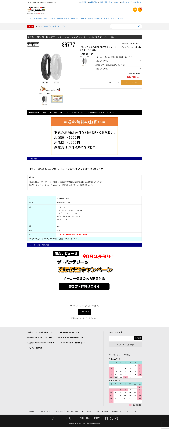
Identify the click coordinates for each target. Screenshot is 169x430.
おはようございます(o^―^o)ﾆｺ (55, 28)
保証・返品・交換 (106, 2)
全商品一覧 (41, 20)
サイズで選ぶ (54, 20)
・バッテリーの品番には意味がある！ (72, 345)
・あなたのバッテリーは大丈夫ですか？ (40, 345)
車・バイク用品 (131, 20)
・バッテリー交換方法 (34, 350)
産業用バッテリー (105, 20)
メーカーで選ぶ (69, 20)
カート (136, 414)
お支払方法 (93, 2)
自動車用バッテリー (87, 20)
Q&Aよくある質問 (102, 414)
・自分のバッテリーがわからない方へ (70, 340)
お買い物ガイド (126, 2)
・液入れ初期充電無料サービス (68, 335)
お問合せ (138, 2)
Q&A (116, 2)
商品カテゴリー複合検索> (125, 347)
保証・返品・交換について (75, 414)
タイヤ (118, 20)
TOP (31, 20)
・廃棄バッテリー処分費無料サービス (39, 335)
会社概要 (83, 2)
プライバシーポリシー (45, 414)
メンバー (128, 414)
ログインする (84, 314)
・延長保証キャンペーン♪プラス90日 (39, 340)
